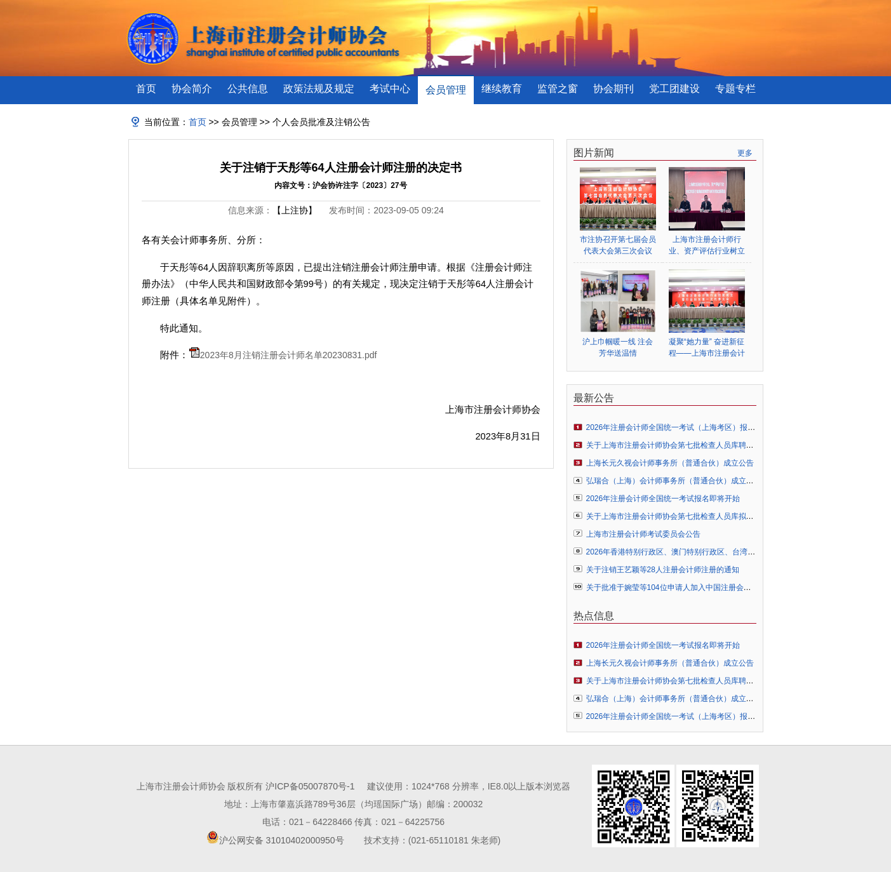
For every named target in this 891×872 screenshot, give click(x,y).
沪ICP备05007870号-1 (309, 786)
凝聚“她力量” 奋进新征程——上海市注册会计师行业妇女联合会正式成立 (707, 347)
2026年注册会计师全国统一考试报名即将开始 (663, 498)
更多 (745, 153)
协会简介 (191, 88)
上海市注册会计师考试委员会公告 (643, 534)
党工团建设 (674, 88)
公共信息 (247, 88)
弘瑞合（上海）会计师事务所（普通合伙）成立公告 (673, 480)
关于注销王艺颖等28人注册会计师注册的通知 (662, 569)
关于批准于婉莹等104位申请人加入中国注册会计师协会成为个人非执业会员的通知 (726, 587)
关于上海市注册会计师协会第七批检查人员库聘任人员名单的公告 (696, 445)
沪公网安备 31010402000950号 (281, 840)
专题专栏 (735, 88)
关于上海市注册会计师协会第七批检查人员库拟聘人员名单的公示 (696, 516)
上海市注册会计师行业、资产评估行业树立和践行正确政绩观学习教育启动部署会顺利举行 (707, 245)
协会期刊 (613, 88)
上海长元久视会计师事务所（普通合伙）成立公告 (670, 463)
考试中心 (390, 88)
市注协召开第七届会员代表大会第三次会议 (618, 245)
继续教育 (501, 88)
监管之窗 (557, 88)
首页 (146, 88)
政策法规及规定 (318, 88)
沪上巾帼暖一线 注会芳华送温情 (617, 347)
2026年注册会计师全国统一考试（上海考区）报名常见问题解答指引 (701, 427)
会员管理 (445, 89)
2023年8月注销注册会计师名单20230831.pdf (288, 355)
